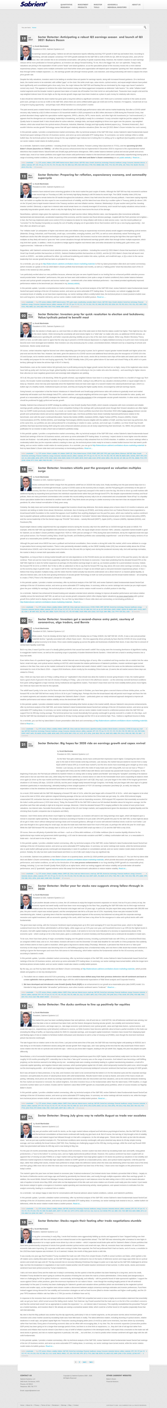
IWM (69, 165)
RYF (117, 165)
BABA (51, 611)
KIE (130, 733)
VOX (119, 1211)
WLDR (136, 165)
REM (144, 304)
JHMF (107, 733)
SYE (37, 1213)
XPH (137, 876)
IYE (66, 165)
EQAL (109, 609)
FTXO (53, 306)
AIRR (115, 1353)
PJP (73, 611)
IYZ (48, 165)
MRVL (108, 458)
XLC (78, 733)
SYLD (30, 997)
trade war (77, 607)
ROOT (86, 458)
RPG (76, 165)
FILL (30, 167)
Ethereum (123, 453)
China (74, 453)
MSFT (138, 456)
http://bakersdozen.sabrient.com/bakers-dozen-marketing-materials (69, 264)
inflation (49, 162)
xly (99, 609)
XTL (67, 611)
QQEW (124, 609)
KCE (142, 165)
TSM (114, 876)
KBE (26, 878)
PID (123, 304)
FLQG (101, 611)
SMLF (41, 1213)
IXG (114, 165)
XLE (72, 165)
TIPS (67, 302)
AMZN (124, 456)
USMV (82, 1211)
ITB (139, 165)
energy (124, 162)
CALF (34, 997)
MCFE (81, 458)
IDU (60, 165)
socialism (105, 729)
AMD (89, 458)
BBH (116, 1211)
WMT (33, 611)
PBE (133, 733)
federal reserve (64, 162)
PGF (23, 878)
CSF (97, 611)
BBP (127, 1211)
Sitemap (63, 1405)
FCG (27, 167)
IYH (57, 165)
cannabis (89, 302)
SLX (35, 306)
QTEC (104, 994)
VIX (37, 165)
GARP (57, 162)
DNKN (63, 458)
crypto (75, 302)
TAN (135, 1105)
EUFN (94, 1105)
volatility (54, 453)
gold (71, 302)
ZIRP (98, 453)
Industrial (137, 162)
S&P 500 (82, 162)
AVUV (23, 167)
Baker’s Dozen (74, 162)
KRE (77, 1353)
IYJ (45, 165)
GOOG (140, 609)
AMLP (42, 878)
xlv (97, 609)
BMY (70, 733)
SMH (62, 306)
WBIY (141, 304)
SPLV (110, 876)
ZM (115, 458)
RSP (83, 165)
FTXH (100, 994)
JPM (117, 876)
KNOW (57, 878)
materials (29, 165)
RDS (37, 611)
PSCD (31, 1108)
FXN (60, 611)
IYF (40, 165)
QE (71, 453)
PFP (145, 458)
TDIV (49, 306)
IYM (63, 165)
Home (34, 27)
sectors (44, 162)
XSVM (28, 460)
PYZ (110, 165)
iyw (42, 165)
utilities (24, 165)
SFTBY (99, 458)
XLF (102, 609)
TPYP (117, 611)
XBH (124, 458)
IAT (121, 458)
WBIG (31, 306)
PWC (48, 1108)
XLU (106, 1105)
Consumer (130, 162)
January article (73, 283)
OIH (117, 304)
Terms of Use (45, 1405)
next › (85, 1362)
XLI (26, 458)
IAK (124, 165)
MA (65, 1108)
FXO (94, 165)
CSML (44, 1108)
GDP (53, 162)
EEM (113, 304)
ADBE (33, 458)
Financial (112, 162)
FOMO (94, 453)
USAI (127, 611)
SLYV (106, 876)
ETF (40, 162)
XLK (23, 458)
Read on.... (30, 724)
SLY (78, 1105)
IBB (97, 1353)
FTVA (119, 994)
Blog (69, 1405)
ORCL (70, 1108)
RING (85, 611)
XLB (95, 1211)
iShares (49, 453)
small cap (93, 873)
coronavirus (121, 729)
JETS (85, 733)
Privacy (36, 1405)
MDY (65, 1211)
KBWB (98, 165)
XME (102, 165)
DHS (38, 306)
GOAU (93, 611)
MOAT (42, 997)
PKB (27, 306)
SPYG (86, 1105)
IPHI (111, 458)
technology (105, 162)
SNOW (68, 458)
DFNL (120, 165)
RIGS (128, 1105)
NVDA (51, 458)
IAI (127, 458)
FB (120, 456)
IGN (71, 1353)
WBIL (109, 611)
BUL (124, 611)
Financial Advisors (112, 1381)
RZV (79, 165)
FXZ (132, 165)
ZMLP (93, 1353)
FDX (124, 1353)
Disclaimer (55, 1405)
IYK (54, 165)
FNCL (30, 878)
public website (125, 158)
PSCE (128, 165)
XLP (85, 1211)
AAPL (128, 456)
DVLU (87, 165)
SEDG (55, 458)
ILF (145, 1211)
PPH (119, 733)
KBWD (137, 458)
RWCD (59, 1353)
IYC (51, 165)
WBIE (77, 611)
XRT (128, 994)
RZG (111, 733)
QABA (141, 876)
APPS (42, 458)
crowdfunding (82, 302)
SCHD (23, 460)
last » (91, 1362)
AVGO (103, 458)
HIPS (145, 876)
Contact (76, 1405)
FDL (134, 304)
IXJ (30, 1213)
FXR (74, 1353)
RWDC (64, 1353)
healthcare (118, 162)
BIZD (42, 306)
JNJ (41, 611)
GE (22, 611)
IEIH (89, 611)
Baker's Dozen (111, 1379)
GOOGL (133, 456)
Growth (92, 162)
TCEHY (56, 611)
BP (30, 611)
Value (87, 162)
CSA (113, 611)
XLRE (54, 1353)
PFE (44, 611)
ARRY (77, 458)
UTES (74, 733)
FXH (23, 1213)
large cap (136, 729)
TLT (84, 994)
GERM (67, 306)
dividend (119, 302)
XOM (59, 458)
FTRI (90, 165)
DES (50, 460)
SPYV (72, 1211)
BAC (47, 611)
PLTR (72, 458)
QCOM (134, 1353)
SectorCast (98, 162)
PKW (45, 306)
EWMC (118, 609)
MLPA (101, 1353)
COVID (89, 453)
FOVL (106, 165)
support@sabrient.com (32, 1390)
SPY (34, 165)
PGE (124, 1105)
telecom (142, 162)
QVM (93, 733)
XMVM (58, 306)
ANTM (66, 733)
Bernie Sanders (113, 729)
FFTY (32, 460)
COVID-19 (129, 729)
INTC (138, 1353)
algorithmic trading (95, 729)
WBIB (138, 1211)
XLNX (94, 458)
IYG (104, 1353)
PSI (47, 460)
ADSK (37, 458)
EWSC (114, 609)
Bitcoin (117, 453)
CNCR (81, 611)
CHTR (46, 458)
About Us (29, 1405)
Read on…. (101, 297)
